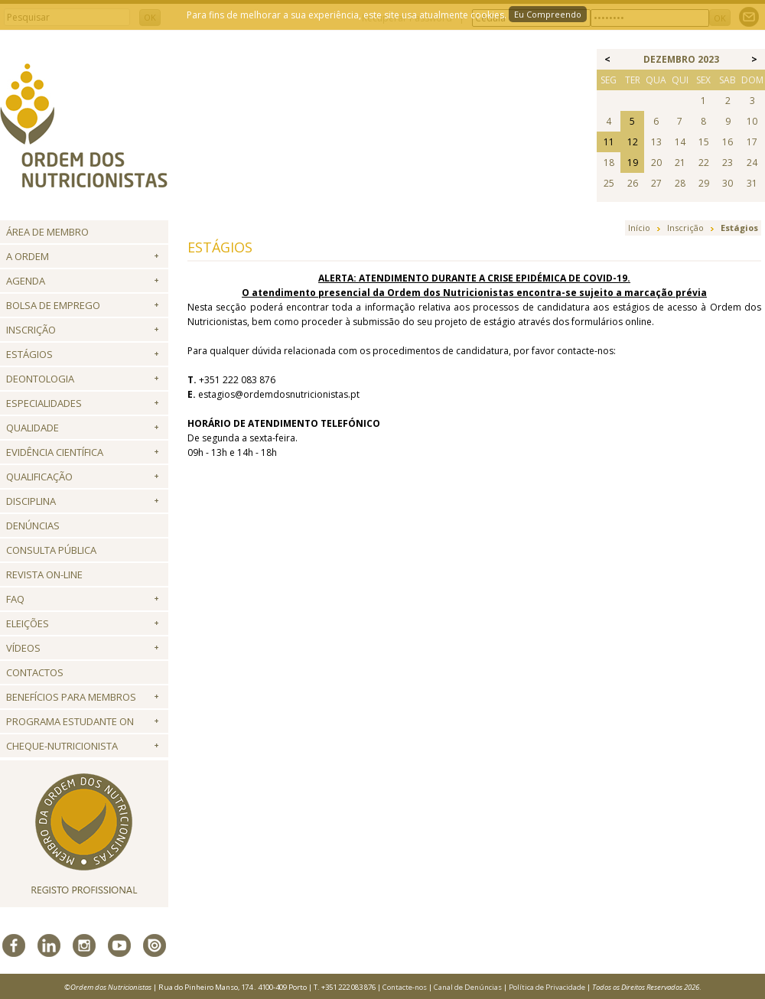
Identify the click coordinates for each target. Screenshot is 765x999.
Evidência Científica (54, 452)
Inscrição (31, 330)
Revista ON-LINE (44, 574)
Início (639, 227)
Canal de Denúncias (468, 987)
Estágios (29, 354)
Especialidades (44, 403)
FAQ (15, 599)
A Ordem (27, 256)
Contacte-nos (404, 987)
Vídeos (23, 648)
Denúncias (33, 525)
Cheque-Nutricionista (62, 746)
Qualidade (32, 427)
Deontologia (40, 379)
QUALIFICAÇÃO (39, 476)
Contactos (34, 672)
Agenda (25, 281)
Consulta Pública (51, 550)
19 (632, 162)
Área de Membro (47, 232)
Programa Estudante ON (70, 721)
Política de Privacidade (547, 987)
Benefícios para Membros (71, 697)
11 (609, 141)
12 (632, 141)
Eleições (27, 623)
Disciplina (31, 501)
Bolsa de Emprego (53, 305)
